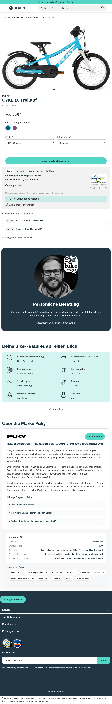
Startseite (6, 17)
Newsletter (8, 652)
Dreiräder (57, 578)
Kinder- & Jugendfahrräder (35, 572)
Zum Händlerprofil (98, 188)
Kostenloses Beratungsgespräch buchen (56, 322)
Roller (68, 578)
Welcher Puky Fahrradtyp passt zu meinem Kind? (33, 521)
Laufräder (43, 578)
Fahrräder (18, 17)
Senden (103, 660)
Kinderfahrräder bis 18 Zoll (63, 572)
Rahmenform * (64, 137)
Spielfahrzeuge (83, 578)
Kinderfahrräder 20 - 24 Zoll (92, 572)
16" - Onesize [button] (14, 142)
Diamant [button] (63, 142)
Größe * (9, 137)
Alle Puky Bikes (95, 436)
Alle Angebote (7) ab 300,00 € (17, 237)
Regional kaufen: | (57, 1)
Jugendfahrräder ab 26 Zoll (22, 578)
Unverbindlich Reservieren (56, 160)
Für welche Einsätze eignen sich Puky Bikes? (31, 513)
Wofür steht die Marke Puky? (24, 504)
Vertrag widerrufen (13, 599)
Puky (28, 17)
